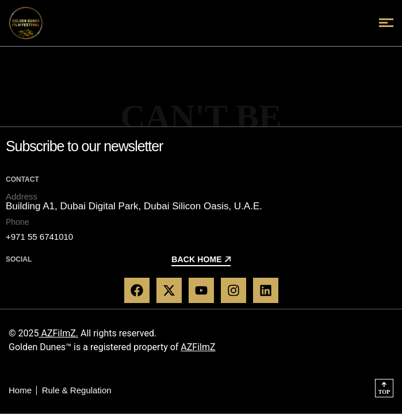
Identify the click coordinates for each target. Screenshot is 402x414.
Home (20, 390)
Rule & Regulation (77, 390)
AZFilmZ (198, 347)
